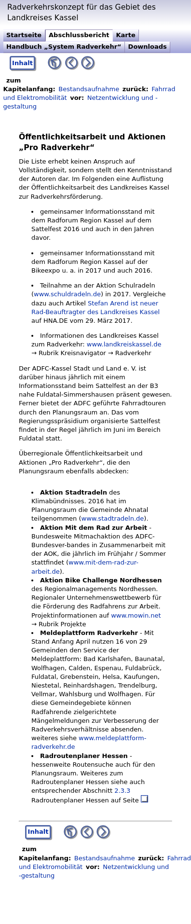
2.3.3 (122, 790)
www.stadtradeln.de (113, 518)
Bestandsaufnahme (88, 89)
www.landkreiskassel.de (124, 344)
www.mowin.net (136, 615)
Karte (125, 35)
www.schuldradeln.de (67, 294)
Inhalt (22, 63)
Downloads (147, 46)
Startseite (23, 35)
